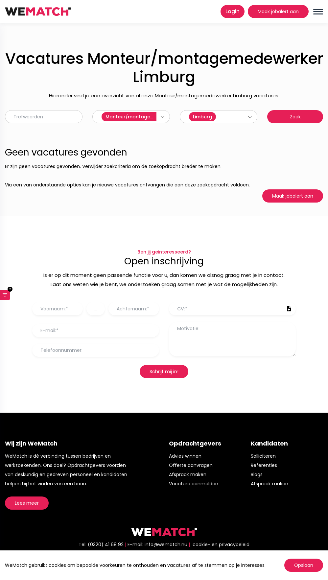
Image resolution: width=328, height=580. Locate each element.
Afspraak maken (187, 474)
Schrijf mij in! (164, 371)
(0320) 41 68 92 (106, 544)
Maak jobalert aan (278, 11)
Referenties (264, 465)
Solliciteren (263, 456)
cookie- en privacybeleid (221, 544)
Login (232, 11)
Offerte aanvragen (191, 465)
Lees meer (27, 503)
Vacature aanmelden (193, 483)
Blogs (257, 474)
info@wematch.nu (166, 544)
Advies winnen (185, 456)
